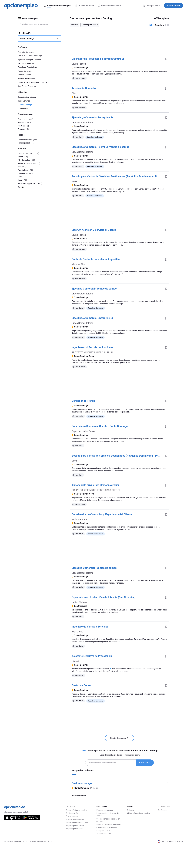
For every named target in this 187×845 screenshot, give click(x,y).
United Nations (79, 602)
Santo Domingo (24, 101)
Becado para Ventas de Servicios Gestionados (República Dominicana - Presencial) (117, 176)
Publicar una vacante (104, 810)
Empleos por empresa (75, 829)
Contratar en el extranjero (106, 828)
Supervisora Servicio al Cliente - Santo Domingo (100, 426)
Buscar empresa (72, 816)
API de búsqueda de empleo (138, 813)
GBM (74, 181)
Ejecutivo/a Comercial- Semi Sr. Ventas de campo (100, 146)
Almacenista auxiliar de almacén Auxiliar (95, 485)
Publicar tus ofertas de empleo (108, 824)
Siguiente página (119, 738)
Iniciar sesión (173, 5)
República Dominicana (27, 97)
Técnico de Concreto (84, 88)
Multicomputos (79, 519)
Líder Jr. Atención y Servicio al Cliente (94, 229)
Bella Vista (24, 108)
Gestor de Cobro (81, 685)
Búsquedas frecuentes (75, 819)
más (21, 187)
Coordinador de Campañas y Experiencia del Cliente (102, 514)
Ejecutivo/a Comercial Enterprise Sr (92, 117)
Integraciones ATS (103, 834)
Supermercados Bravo (83, 431)
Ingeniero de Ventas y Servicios (90, 626)
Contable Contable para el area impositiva (96, 259)
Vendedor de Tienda (83, 400)
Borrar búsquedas (79, 795)
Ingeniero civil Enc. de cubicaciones (92, 347)
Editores (130, 810)
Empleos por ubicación (75, 825)
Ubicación (24, 33)
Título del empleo (28, 18)
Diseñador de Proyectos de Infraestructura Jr (98, 58)
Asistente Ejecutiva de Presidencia (92, 656)
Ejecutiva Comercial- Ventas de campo (94, 288)
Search (75, 661)
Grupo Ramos (79, 63)
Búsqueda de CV (103, 831)
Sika (74, 93)
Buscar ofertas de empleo (76, 810)
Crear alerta (144, 762)
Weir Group (77, 631)
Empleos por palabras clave (77, 822)
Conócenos (162, 810)
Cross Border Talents (82, 122)
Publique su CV (151, 5)
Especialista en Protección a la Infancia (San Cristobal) (103, 597)
